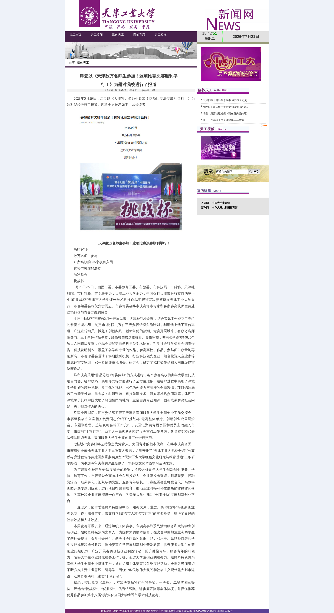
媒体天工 (83, 62)
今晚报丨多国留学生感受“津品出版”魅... (225, 106)
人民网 (205, 202)
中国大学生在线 (221, 202)
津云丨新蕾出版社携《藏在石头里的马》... (227, 113)
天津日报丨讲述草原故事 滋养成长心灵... (226, 100)
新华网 (205, 207)
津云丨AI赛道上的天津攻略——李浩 (223, 120)
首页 (72, 62)
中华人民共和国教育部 (225, 207)
